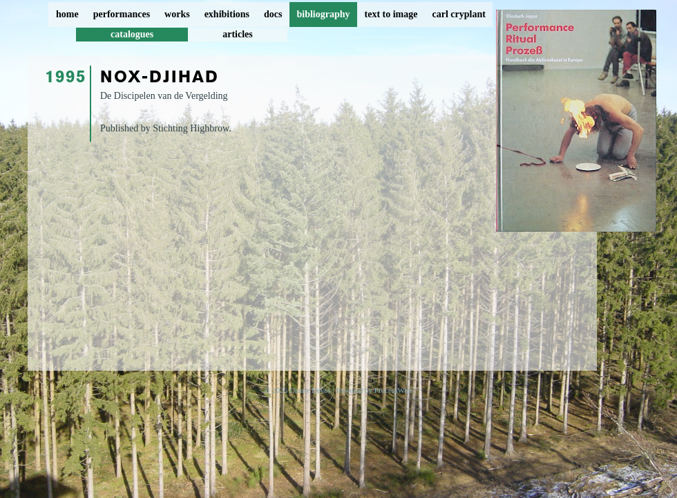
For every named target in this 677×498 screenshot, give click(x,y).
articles (237, 34)
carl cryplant (458, 14)
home (67, 14)
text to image (391, 14)
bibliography (323, 14)
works (177, 14)
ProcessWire (393, 390)
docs (273, 14)
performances (121, 14)
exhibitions (226, 14)
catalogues (132, 34)
